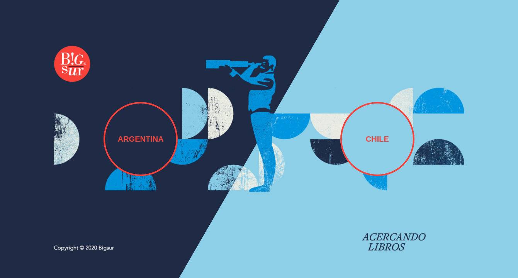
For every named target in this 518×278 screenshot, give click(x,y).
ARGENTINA (141, 139)
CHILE (377, 139)
